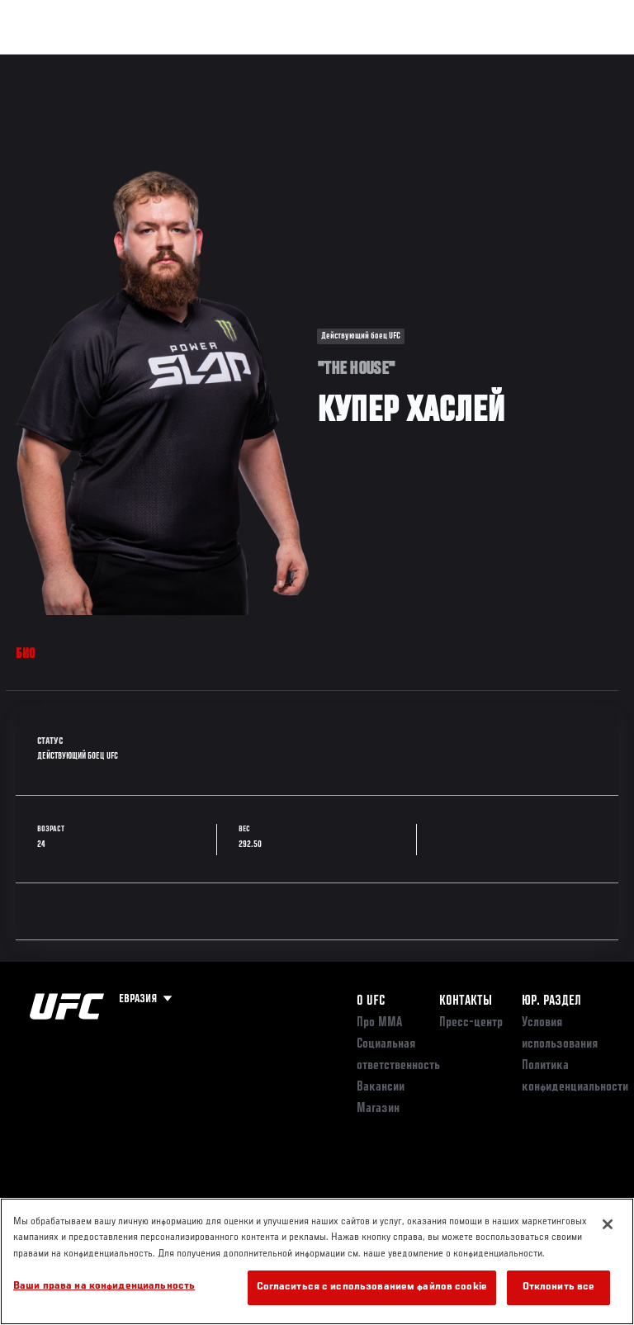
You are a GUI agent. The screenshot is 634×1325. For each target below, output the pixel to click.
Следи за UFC (454, 62)
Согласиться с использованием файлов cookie (372, 1287)
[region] (317, 1261)
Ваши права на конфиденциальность (104, 1286)
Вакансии (381, 1087)
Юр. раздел (551, 1001)
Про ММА (379, 1022)
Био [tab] (26, 654)
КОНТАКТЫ (465, 1001)
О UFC (371, 1001)
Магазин (536, 62)
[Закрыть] (607, 1224)
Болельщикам (359, 62)
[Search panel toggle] (580, 62)
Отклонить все (559, 1287)
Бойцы (192, 62)
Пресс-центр (471, 1022)
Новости (261, 62)
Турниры (49, 62)
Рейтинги (123, 62)
